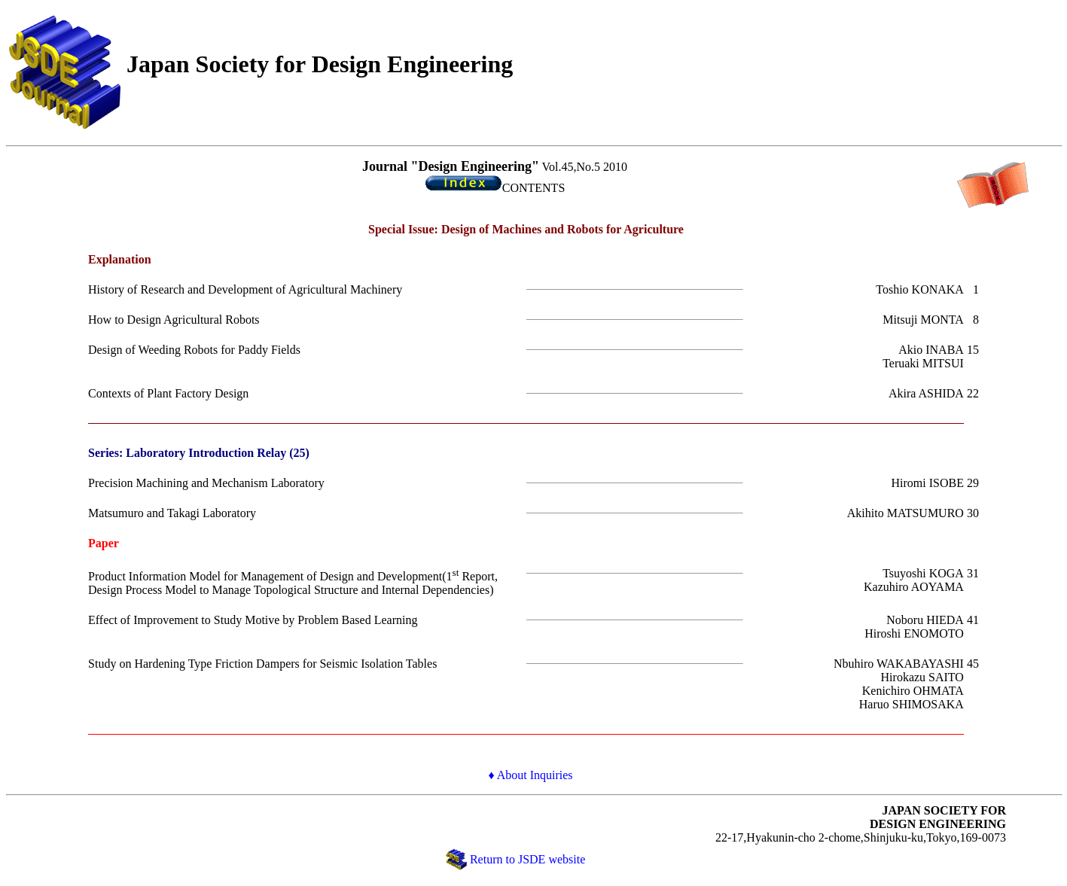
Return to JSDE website (527, 859)
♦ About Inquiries (530, 775)
